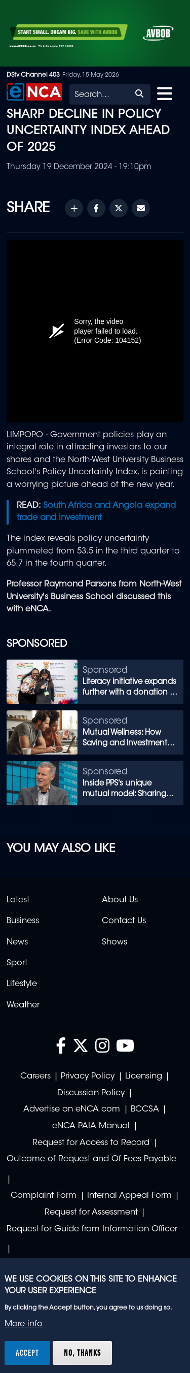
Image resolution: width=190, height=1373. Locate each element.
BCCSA (145, 1109)
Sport (17, 963)
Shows (114, 942)
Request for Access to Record (90, 1143)
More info (24, 1324)
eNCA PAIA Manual (91, 1126)
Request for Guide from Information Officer (92, 1229)
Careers (35, 1076)
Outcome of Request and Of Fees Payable (91, 1159)
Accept (27, 1353)
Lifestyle (22, 984)
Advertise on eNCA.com (71, 1109)
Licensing (143, 1076)
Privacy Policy (88, 1076)
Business (23, 921)
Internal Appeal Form (129, 1196)
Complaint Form (44, 1196)
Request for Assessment (91, 1212)
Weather (23, 1005)
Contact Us (124, 921)
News (17, 942)
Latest (18, 900)
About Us (120, 900)
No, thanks (82, 1353)
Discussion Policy (91, 1093)
